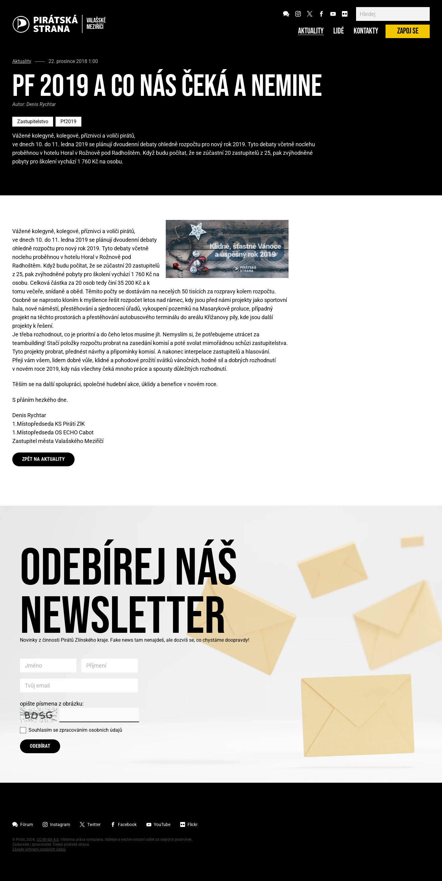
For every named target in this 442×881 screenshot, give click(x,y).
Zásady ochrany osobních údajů (39, 849)
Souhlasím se (75, 730)
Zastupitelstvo (32, 121)
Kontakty (366, 31)
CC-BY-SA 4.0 (48, 839)
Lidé (338, 31)
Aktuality (311, 31)
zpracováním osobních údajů (90, 730)
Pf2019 (68, 121)
